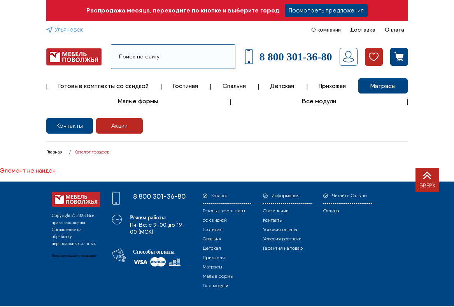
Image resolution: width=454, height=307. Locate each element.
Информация (286, 195)
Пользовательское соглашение (74, 256)
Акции (119, 125)
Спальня (234, 86)
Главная (54, 152)
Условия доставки (282, 239)
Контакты (69, 125)
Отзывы (331, 210)
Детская (282, 86)
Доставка (362, 29)
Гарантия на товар (283, 248)
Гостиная (185, 86)
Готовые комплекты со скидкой (103, 86)
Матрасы (383, 86)
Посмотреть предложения (326, 10)
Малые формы (138, 101)
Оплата (394, 29)
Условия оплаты (280, 229)
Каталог (219, 195)
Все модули (319, 101)
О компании (326, 29)
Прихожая (332, 86)
